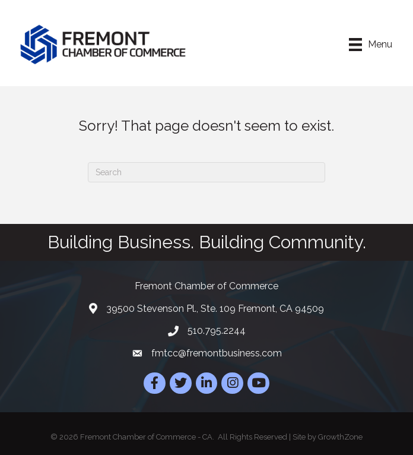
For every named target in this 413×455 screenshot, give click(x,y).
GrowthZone (340, 436)
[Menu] (370, 44)
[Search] (206, 172)
